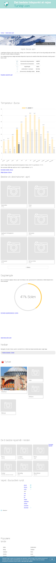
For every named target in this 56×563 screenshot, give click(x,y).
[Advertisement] (28, 20)
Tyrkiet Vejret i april (10, 32)
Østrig (4, 549)
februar (25, 487)
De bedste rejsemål (51, 445)
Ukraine (4, 554)
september (26, 501)
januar (25, 485)
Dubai (3, 473)
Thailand (32, 549)
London (19, 457)
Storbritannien (20, 458)
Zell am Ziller (32, 261)
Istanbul (3, 392)
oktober (25, 503)
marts (25, 489)
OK (52, 559)
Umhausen (4, 261)
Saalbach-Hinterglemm (7, 233)
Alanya (3, 413)
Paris (3, 457)
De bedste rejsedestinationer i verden (9, 313)
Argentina (33, 556)
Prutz (30, 205)
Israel (32, 554)
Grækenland (33, 547)
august (25, 499)
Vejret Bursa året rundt (6, 337)
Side (30, 380)
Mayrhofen (4, 205)
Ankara (31, 397)
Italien (35, 458)
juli (24, 497)
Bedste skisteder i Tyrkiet (8, 352)
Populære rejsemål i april (6, 74)
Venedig (20, 473)
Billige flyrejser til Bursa (6, 172)
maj (25, 493)
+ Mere (28, 267)
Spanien (35, 474)
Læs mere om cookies (26, 561)
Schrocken (31, 233)
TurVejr (2, 32)
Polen (32, 551)
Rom (35, 457)
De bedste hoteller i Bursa (7, 169)
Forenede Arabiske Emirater (7, 474)
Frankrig (3, 458)
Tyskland (5, 551)
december (26, 507)
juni (24, 495)
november (26, 505)
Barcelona (37, 473)
